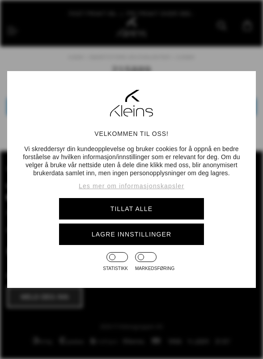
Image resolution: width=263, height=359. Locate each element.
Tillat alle (131, 208)
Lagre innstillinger (131, 234)
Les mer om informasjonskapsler (131, 186)
